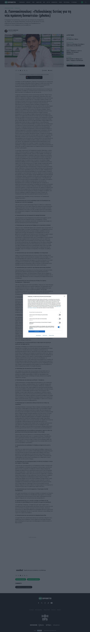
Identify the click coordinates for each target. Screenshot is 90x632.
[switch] (59, 315)
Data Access (45, 335)
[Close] (65, 297)
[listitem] (45, 312)
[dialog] (45, 316)
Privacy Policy (51, 335)
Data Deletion (38, 335)
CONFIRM (37, 331)
